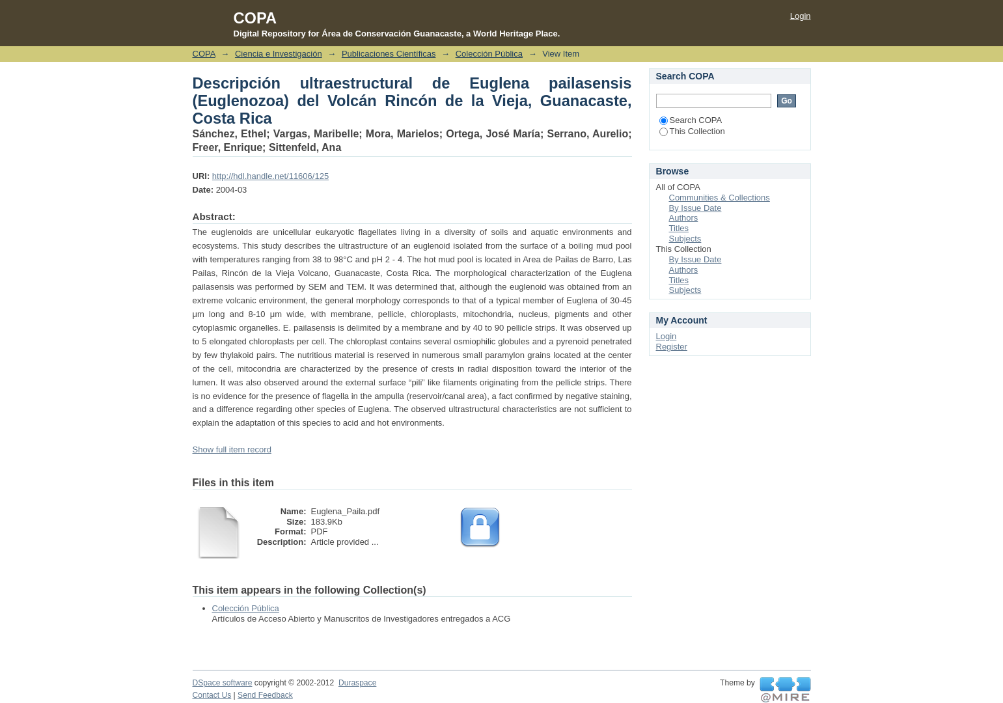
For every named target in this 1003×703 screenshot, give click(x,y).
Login (800, 16)
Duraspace (357, 682)
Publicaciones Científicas (389, 54)
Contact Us (212, 695)
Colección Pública (489, 54)
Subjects (685, 238)
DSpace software (223, 682)
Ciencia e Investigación (278, 54)
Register (671, 347)
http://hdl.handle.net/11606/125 (270, 176)
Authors (683, 218)
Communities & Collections (719, 197)
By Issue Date (695, 208)
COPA (204, 54)
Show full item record (232, 449)
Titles (679, 228)
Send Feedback (265, 695)
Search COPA (690, 120)
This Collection (692, 131)
